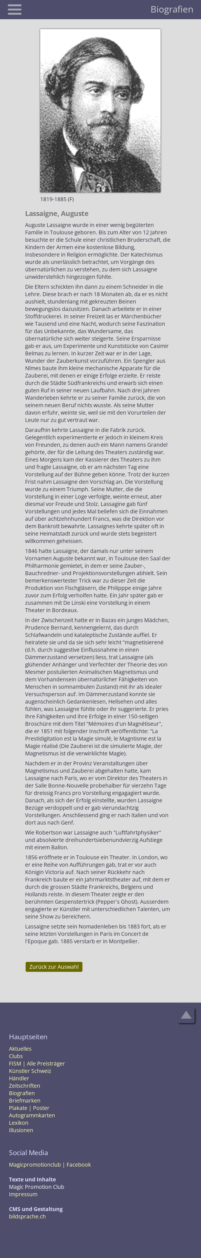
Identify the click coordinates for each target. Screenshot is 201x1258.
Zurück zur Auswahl (54, 966)
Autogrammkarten (32, 1115)
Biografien (22, 1093)
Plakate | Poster (29, 1107)
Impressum (23, 1194)
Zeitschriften (24, 1085)
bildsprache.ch (27, 1216)
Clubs (16, 1056)
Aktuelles (20, 1048)
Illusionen (21, 1130)
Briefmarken (24, 1100)
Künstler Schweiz (30, 1070)
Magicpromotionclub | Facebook (50, 1164)
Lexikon (18, 1122)
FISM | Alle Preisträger (37, 1063)
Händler (19, 1078)
